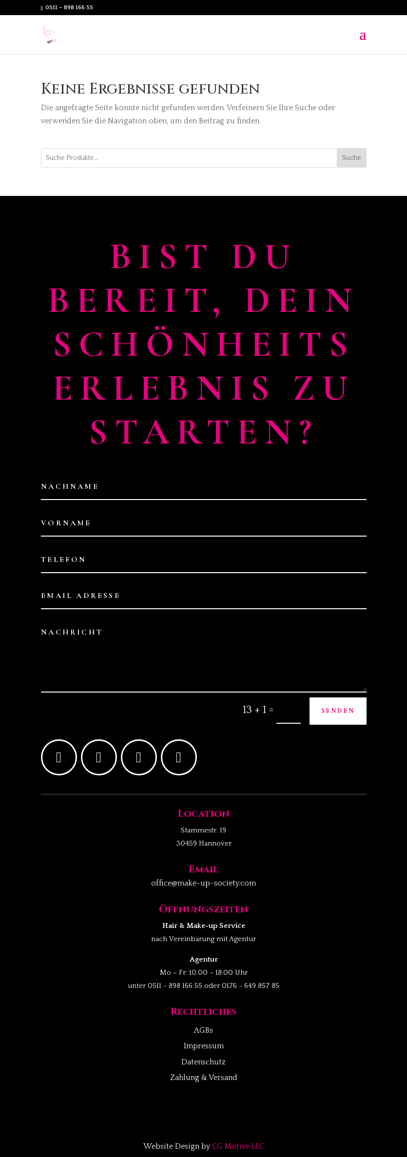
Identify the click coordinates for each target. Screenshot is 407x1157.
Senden (338, 711)
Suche (351, 158)
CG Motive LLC (238, 1146)
